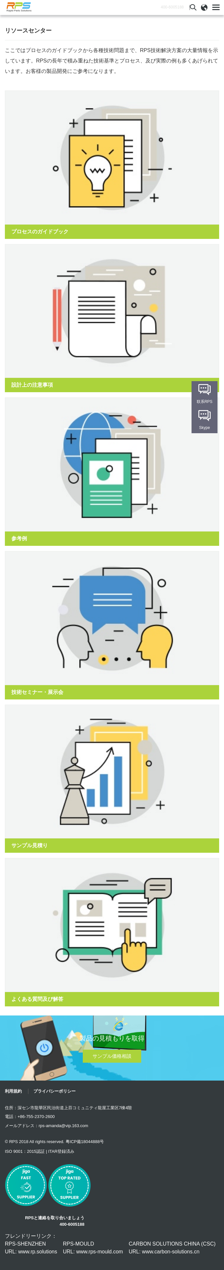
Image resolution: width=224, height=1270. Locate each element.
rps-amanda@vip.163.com (63, 1125)
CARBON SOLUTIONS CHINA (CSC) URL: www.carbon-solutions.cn (172, 1247)
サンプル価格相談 (112, 1056)
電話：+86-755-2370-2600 (30, 1116)
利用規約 (13, 1091)
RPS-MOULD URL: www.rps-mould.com (93, 1247)
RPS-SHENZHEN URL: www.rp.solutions (31, 1247)
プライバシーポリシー (54, 1091)
